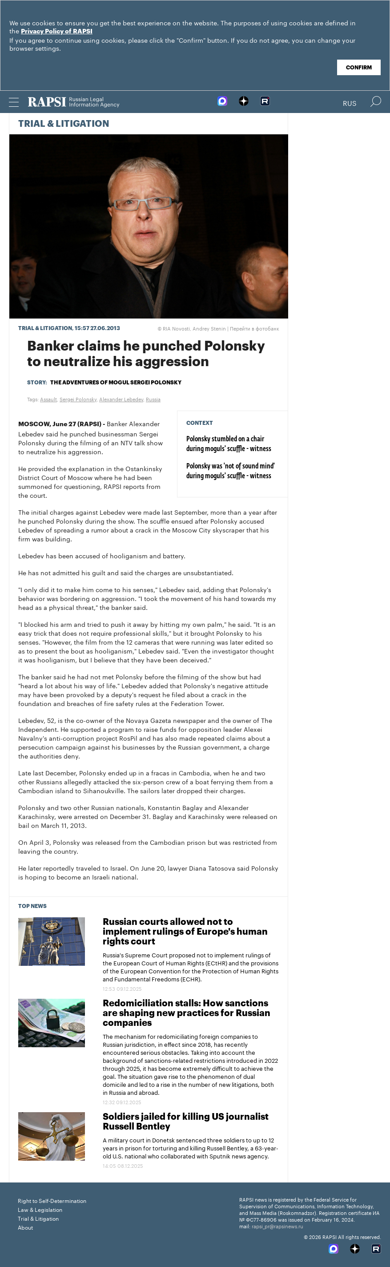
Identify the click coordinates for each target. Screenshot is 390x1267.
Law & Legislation (40, 1209)
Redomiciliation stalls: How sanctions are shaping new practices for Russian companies (186, 1013)
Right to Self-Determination (52, 1200)
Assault (48, 399)
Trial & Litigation (63, 124)
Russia (153, 399)
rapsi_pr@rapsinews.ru (277, 1226)
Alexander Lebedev (121, 399)
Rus (350, 102)
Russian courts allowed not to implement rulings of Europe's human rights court (185, 932)
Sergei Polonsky (78, 399)
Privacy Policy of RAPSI (56, 31)
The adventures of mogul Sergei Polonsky (115, 382)
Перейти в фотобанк (254, 328)
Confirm (359, 67)
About (25, 1227)
